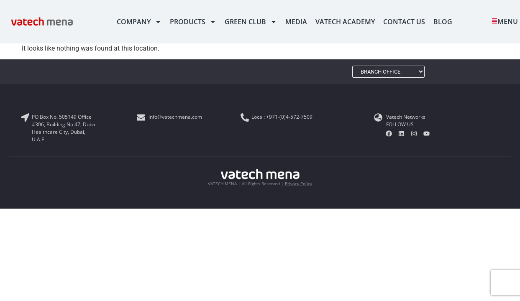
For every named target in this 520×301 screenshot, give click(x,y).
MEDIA (296, 21)
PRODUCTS (193, 21)
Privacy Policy (298, 183)
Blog (442, 21)
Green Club (251, 21)
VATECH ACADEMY (345, 21)
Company (139, 21)
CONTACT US (404, 21)
